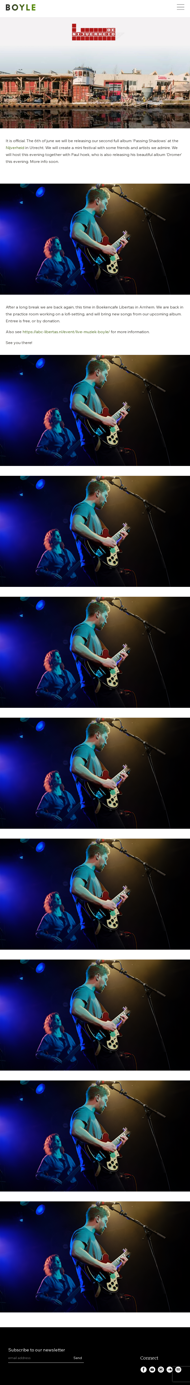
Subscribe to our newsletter (36, 1350)
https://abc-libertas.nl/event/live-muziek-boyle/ (66, 331)
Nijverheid (15, 147)
